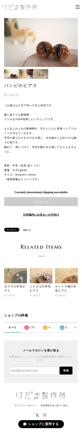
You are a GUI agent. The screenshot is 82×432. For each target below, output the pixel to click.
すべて (12, 327)
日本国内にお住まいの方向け (41, 214)
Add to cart (41, 201)
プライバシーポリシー (25, 405)
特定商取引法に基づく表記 (54, 405)
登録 (66, 370)
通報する (27, 230)
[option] (41, 42)
